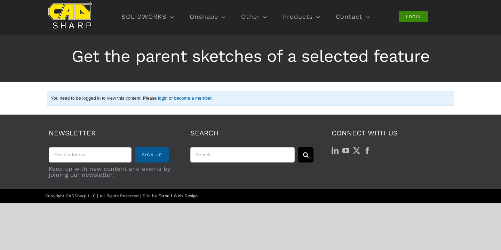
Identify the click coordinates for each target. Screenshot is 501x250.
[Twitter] (356, 150)
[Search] (305, 154)
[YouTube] (345, 150)
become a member (193, 98)
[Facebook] (367, 150)
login (162, 98)
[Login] (413, 16)
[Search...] (242, 154)
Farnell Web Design (178, 195)
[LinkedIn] (335, 150)
